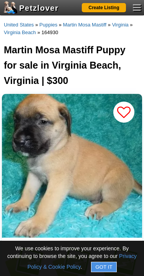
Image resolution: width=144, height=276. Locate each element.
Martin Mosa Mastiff (84, 25)
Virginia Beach (20, 32)
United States (19, 25)
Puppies (49, 25)
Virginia (120, 25)
